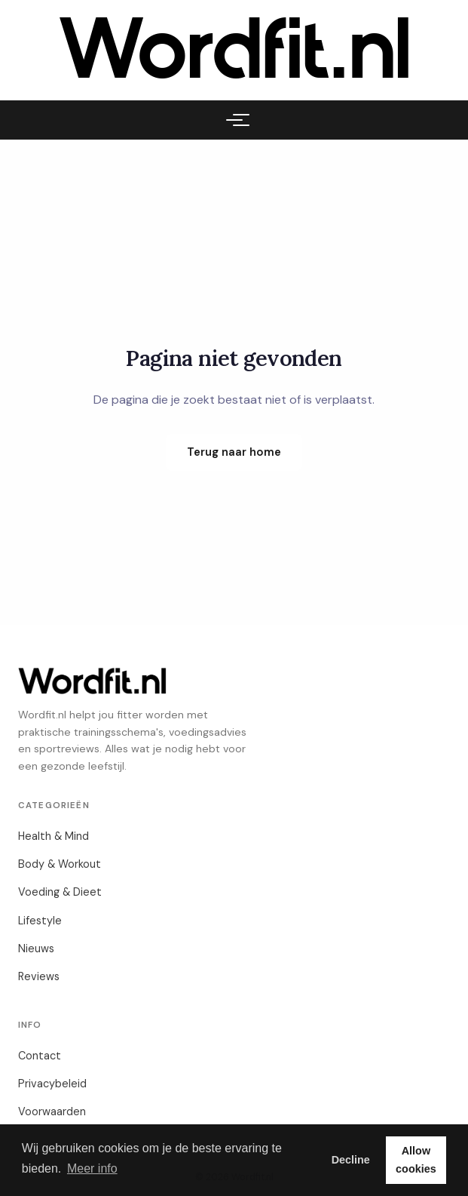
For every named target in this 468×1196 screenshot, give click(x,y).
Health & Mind (53, 836)
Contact (39, 1055)
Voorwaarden (52, 1111)
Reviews (39, 976)
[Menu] (234, 120)
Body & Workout (59, 864)
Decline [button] (351, 1160)
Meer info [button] (92, 1168)
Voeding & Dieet (60, 892)
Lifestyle (40, 920)
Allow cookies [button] (416, 1160)
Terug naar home (234, 452)
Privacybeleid (52, 1083)
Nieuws (36, 948)
